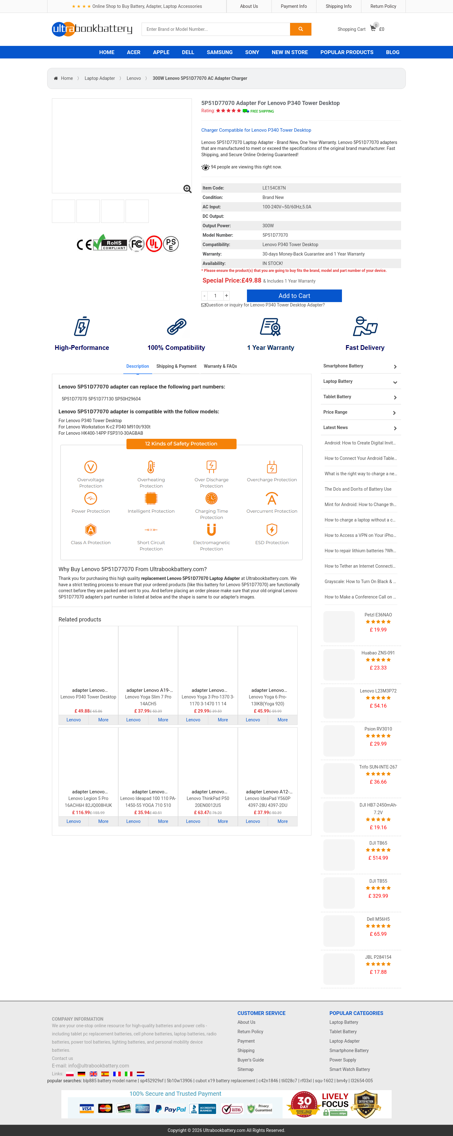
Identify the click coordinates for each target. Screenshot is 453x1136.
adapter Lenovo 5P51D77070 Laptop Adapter (88, 690)
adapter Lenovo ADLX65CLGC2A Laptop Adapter (148, 792)
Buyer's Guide (251, 1059)
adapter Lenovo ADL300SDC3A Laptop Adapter (88, 792)
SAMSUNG (220, 52)
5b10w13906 (179, 1080)
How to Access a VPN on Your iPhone (361, 535)
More (103, 719)
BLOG (393, 52)
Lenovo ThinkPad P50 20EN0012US (208, 802)
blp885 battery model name (110, 1080)
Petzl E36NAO (378, 614)
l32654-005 (362, 1080)
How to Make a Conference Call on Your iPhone (361, 596)
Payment (246, 1041)
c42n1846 (268, 1080)
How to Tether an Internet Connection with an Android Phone (361, 566)
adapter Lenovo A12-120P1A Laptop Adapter (268, 792)
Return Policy (383, 6)
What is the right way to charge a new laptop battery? (361, 473)
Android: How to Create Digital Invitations (361, 442)
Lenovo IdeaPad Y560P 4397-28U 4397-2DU (267, 802)
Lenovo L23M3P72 (378, 690)
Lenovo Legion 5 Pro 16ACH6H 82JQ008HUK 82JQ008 (88, 802)
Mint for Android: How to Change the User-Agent (361, 504)
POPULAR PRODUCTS (347, 52)
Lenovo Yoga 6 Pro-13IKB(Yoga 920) (268, 700)
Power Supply (343, 1059)
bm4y (342, 1080)
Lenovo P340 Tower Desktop (88, 696)
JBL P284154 (378, 957)
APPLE (161, 52)
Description (137, 366)
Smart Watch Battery (350, 1069)
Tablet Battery (343, 1031)
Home (67, 78)
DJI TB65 (378, 843)
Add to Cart (294, 296)
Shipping (246, 1050)
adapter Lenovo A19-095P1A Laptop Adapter (148, 690)
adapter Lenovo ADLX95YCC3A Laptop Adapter (268, 690)
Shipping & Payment (176, 366)
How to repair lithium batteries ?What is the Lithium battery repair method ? (361, 550)
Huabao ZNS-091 (378, 652)
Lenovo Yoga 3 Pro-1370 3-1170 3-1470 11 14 (208, 700)
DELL (188, 52)
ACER (134, 52)
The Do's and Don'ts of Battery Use (358, 489)
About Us (249, 6)
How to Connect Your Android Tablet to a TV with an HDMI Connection (361, 458)
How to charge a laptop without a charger (361, 519)
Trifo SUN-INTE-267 (378, 766)
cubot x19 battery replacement (225, 1080)
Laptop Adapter (100, 78)
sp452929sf (151, 1080)
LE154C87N (274, 187)
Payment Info (294, 6)
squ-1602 (324, 1080)
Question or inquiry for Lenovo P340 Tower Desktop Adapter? (265, 304)
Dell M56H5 (378, 919)
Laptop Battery (344, 1022)
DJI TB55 (378, 881)
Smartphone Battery (349, 1050)
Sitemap (246, 1069)
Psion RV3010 (378, 728)
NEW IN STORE (290, 52)
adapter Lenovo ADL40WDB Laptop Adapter (208, 690)
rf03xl (306, 1080)
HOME (106, 52)
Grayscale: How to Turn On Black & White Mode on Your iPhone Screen (361, 581)
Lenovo (134, 78)
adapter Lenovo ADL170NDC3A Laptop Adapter (208, 792)
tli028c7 (289, 1080)
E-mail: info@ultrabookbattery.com (90, 1066)
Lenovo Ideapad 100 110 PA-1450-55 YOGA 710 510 (148, 802)
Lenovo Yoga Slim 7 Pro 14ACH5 (148, 700)
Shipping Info (339, 6)
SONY (252, 52)
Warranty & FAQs (220, 366)
